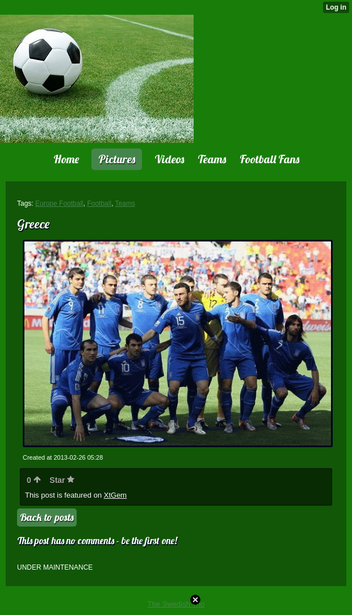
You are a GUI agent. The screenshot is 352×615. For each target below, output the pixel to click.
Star (61, 480)
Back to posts (47, 517)
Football (99, 203)
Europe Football (59, 203)
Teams (125, 203)
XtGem (115, 495)
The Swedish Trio (176, 604)
